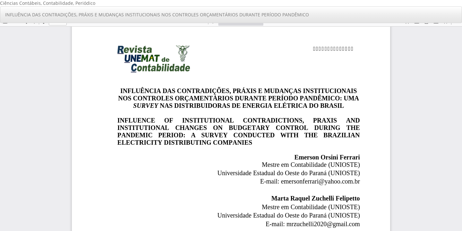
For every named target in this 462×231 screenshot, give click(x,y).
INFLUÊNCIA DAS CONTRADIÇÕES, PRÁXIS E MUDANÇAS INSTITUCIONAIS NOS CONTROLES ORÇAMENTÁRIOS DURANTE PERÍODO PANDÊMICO (157, 15)
